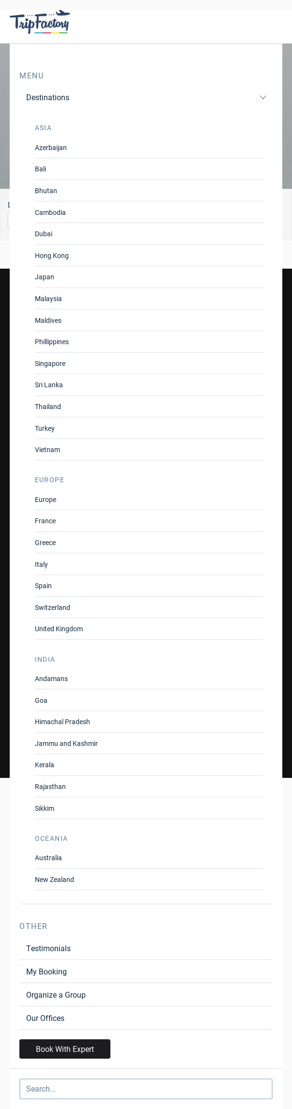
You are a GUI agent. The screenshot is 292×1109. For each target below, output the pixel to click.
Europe (45, 499)
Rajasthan (50, 786)
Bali (40, 168)
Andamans (51, 678)
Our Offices (45, 1018)
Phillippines (52, 341)
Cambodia (50, 212)
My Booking (46, 971)
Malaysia (48, 298)
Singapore (50, 363)
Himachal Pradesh (62, 721)
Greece (45, 542)
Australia (48, 857)
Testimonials (48, 948)
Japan (44, 276)
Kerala (44, 764)
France (45, 520)
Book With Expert (65, 1049)
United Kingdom (59, 628)
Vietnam (47, 449)
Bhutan (46, 190)
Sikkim (44, 808)
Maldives (48, 320)
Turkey (45, 428)
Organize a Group (56, 994)
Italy (41, 564)
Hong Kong (52, 255)
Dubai (43, 233)
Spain (43, 585)
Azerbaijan (51, 147)
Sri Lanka (49, 384)
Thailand (48, 406)
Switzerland (52, 607)
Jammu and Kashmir (66, 743)
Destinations (146, 97)
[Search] (146, 1089)
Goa (41, 700)
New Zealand (54, 879)
